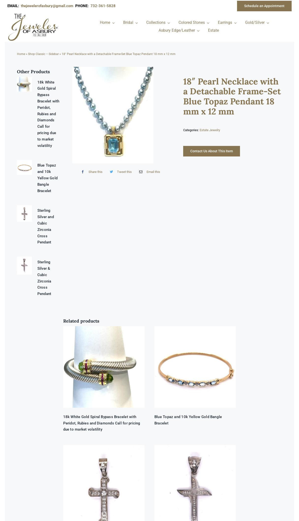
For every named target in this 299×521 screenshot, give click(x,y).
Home (21, 54)
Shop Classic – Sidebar (43, 54)
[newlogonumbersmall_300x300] (33, 14)
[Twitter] (119, 172)
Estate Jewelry (210, 130)
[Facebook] (91, 172)
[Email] (148, 172)
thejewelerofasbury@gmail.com (48, 6)
